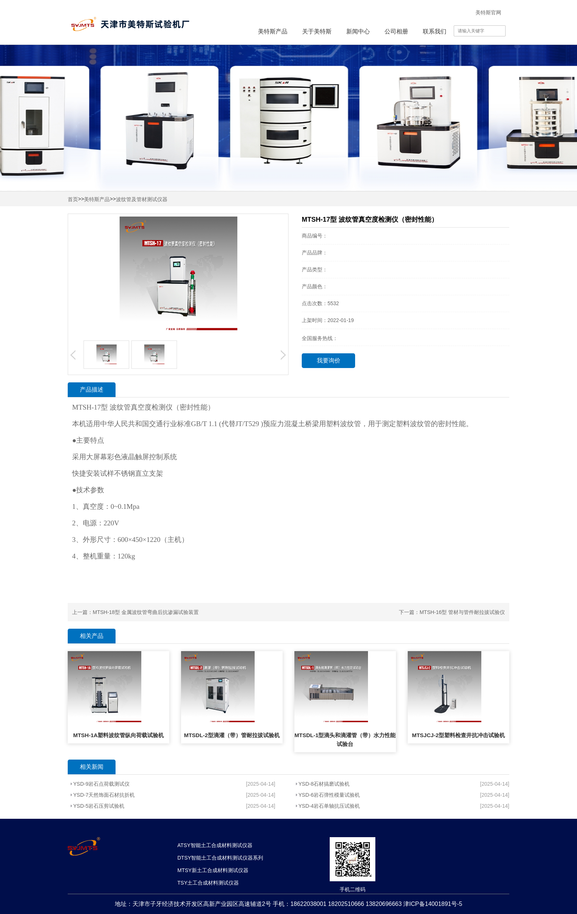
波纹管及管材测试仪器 (141, 199)
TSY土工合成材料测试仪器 (208, 883)
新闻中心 (358, 31)
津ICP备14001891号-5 (432, 904)
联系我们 (434, 31)
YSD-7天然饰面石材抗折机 (104, 795)
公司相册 (396, 31)
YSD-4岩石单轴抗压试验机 (329, 806)
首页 (73, 199)
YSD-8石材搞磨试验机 (324, 784)
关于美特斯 (317, 31)
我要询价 (328, 360)
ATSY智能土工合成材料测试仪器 (214, 845)
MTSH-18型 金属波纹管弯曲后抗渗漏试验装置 (146, 612)
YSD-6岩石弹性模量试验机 (329, 795)
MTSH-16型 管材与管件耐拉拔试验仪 (462, 612)
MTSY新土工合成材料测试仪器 (212, 870)
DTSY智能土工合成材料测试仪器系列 (220, 858)
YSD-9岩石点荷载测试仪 (101, 784)
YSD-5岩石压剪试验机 (98, 806)
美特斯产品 (272, 31)
